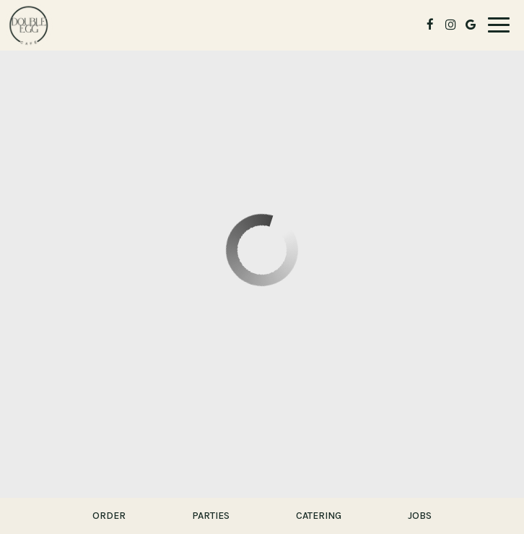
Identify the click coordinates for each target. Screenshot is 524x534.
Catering (318, 515)
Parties (211, 515)
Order (109, 515)
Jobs (420, 515)
